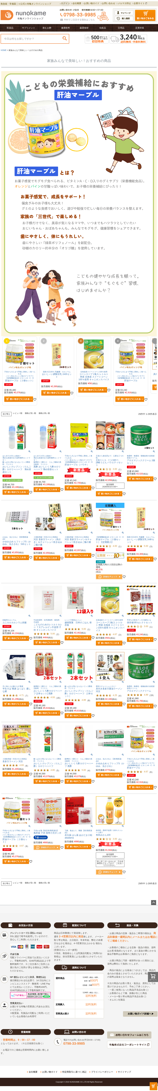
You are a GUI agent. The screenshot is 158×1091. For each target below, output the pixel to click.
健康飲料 (65, 28)
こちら (91, 19)
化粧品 (102, 28)
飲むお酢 (47, 28)
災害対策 (139, 28)
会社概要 (76, 3)
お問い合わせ (108, 3)
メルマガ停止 (124, 3)
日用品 (121, 28)
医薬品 (10, 28)
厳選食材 (84, 28)
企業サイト (139, 3)
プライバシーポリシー (102, 1072)
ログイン (65, 3)
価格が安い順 (30, 413)
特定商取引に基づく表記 (74, 1072)
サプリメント (28, 28)
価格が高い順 (44, 413)
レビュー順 (17, 413)
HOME (3, 50)
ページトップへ (153, 902)
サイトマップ (124, 1072)
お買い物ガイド (91, 3)
